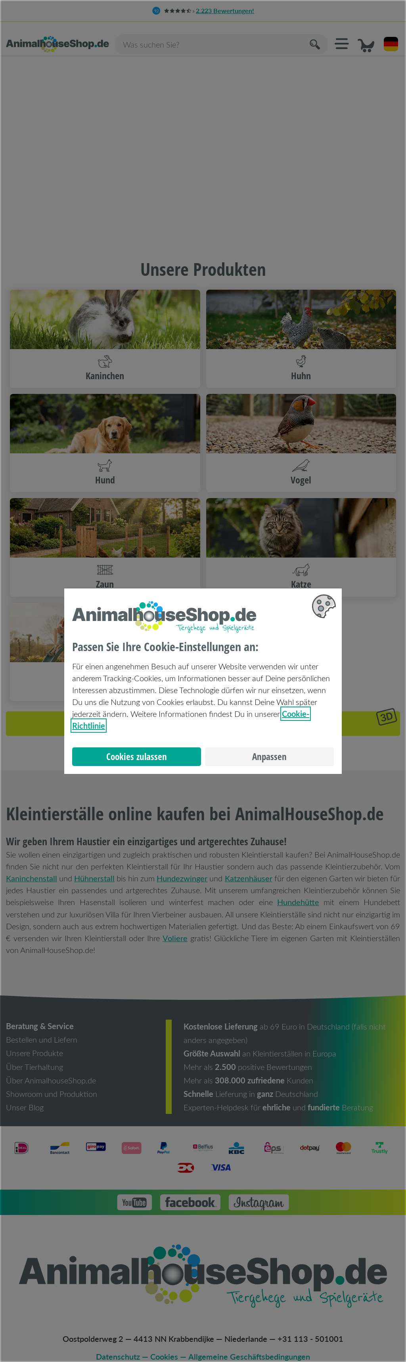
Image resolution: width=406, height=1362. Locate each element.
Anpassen (269, 757)
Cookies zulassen (136, 757)
